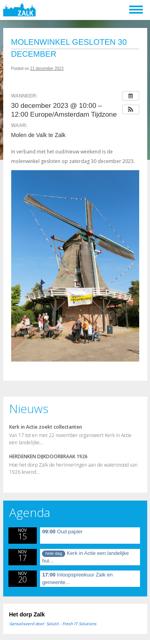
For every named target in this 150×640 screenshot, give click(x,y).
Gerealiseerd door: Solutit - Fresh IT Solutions (52, 623)
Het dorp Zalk (27, 614)
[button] (131, 109)
